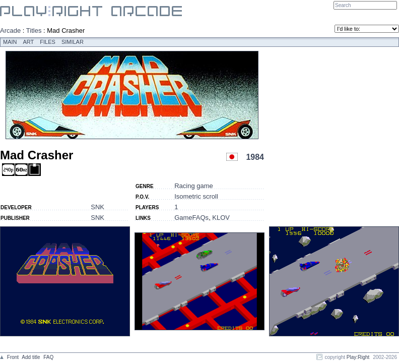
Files (47, 42)
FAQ (48, 357)
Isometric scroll (196, 196)
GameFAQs (191, 217)
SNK (97, 207)
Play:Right (358, 357)
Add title (31, 357)
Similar (72, 42)
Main (10, 42)
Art (28, 42)
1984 (255, 157)
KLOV (221, 217)
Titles (34, 30)
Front (13, 357)
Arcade (10, 30)
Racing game (193, 186)
